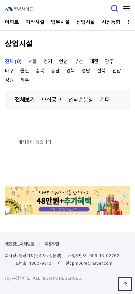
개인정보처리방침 (19, 244)
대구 (9, 71)
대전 (94, 61)
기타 (105, 99)
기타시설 (35, 22)
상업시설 (85, 22)
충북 (40, 71)
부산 (78, 61)
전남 (116, 71)
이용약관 (52, 244)
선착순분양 (80, 99)
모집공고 (52, 99)
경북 (70, 71)
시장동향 (111, 22)
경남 (86, 71)
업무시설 (60, 22)
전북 (101, 71)
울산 (24, 71)
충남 (55, 71)
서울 (32, 61)
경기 (48, 61)
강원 (9, 80)
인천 (63, 61)
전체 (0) (13, 61)
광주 (109, 61)
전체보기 (25, 99)
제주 (24, 80)
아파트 (12, 22)
